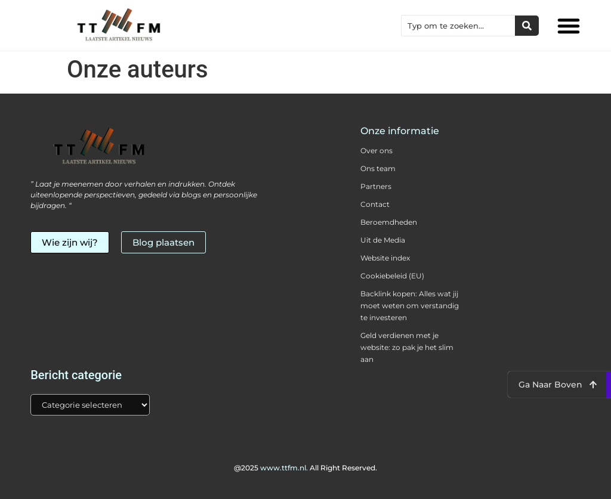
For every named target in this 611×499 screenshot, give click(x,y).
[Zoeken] (527, 26)
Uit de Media (382, 239)
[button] (569, 26)
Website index (385, 257)
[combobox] (458, 26)
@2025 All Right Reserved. (305, 467)
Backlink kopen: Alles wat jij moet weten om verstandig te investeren (409, 305)
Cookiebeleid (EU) (392, 275)
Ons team (378, 168)
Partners (375, 186)
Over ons (376, 150)
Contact (375, 204)
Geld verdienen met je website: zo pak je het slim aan (406, 347)
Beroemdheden (388, 222)
